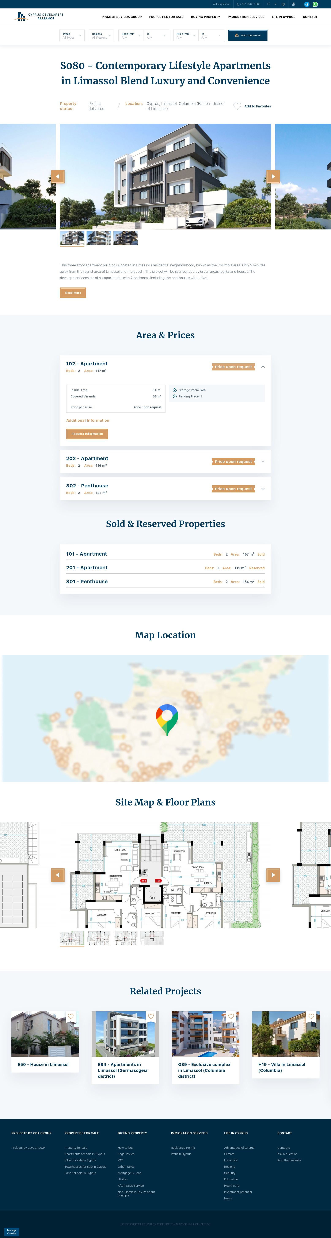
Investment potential (238, 1192)
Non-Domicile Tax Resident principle (136, 1193)
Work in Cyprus (181, 1154)
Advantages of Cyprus (239, 1147)
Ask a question (221, 4)
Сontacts (283, 1147)
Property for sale (76, 1147)
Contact (310, 17)
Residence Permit (183, 1147)
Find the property (289, 1160)
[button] (58, 176)
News (228, 1198)
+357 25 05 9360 (248, 4)
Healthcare (231, 1185)
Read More (73, 292)
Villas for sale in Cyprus (80, 1160)
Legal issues (126, 1154)
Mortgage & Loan (129, 1173)
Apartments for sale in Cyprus (85, 1154)
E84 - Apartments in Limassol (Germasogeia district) (123, 1070)
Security (229, 1173)
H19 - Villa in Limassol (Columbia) (281, 1067)
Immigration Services (246, 17)
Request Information (87, 433)
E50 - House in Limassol (43, 1064)
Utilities (123, 1179)
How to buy (125, 1147)
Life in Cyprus (283, 17)
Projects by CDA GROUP (122, 17)
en (268, 4)
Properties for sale (166, 17)
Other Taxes (126, 1166)
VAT (120, 1160)
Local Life (230, 1160)
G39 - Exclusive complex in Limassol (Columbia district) (204, 1070)
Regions (229, 1166)
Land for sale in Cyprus (80, 1173)
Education (231, 1179)
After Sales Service (131, 1185)
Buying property (205, 17)
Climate (229, 1154)
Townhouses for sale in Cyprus (85, 1166)
